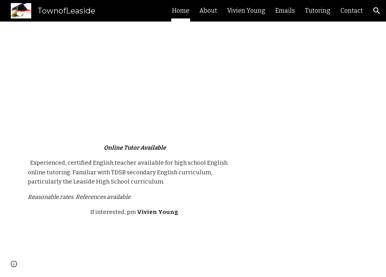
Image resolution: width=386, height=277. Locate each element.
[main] (207, 76)
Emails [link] (285, 10)
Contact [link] (351, 10)
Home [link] (180, 10)
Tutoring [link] (317, 10)
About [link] (208, 10)
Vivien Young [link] (246, 10)
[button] (376, 11)
